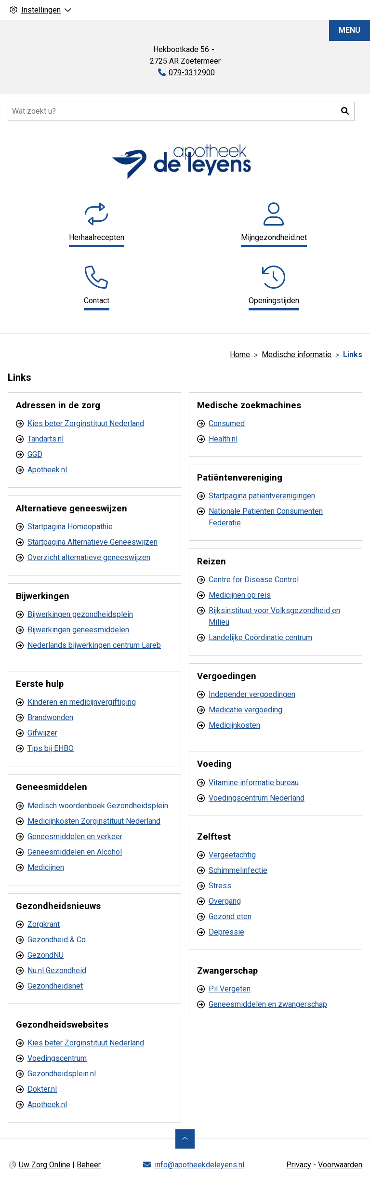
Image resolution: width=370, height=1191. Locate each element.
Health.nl (223, 438)
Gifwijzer (42, 732)
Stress (220, 885)
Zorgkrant (43, 924)
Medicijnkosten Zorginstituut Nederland (93, 821)
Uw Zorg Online (44, 1164)
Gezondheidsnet (55, 985)
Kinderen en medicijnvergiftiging (81, 702)
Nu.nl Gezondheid (56, 970)
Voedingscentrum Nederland (256, 798)
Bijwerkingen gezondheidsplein (80, 614)
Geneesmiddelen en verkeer (74, 836)
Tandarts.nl (45, 438)
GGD (34, 454)
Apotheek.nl (47, 469)
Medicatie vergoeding (245, 709)
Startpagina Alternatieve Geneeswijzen (92, 542)
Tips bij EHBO (50, 748)
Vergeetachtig (232, 854)
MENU (349, 30)
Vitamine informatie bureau (254, 782)
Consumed (227, 423)
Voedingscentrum (57, 1058)
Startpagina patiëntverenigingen (262, 495)
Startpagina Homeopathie (70, 526)
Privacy (298, 1164)
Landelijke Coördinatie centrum (260, 637)
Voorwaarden (340, 1164)
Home (240, 354)
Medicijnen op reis (240, 595)
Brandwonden (50, 717)
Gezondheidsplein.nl (61, 1073)
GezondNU (45, 955)
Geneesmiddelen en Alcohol (74, 851)
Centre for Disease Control (254, 579)
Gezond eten (230, 916)
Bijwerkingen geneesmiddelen (78, 629)
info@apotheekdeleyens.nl (199, 1164)
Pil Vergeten (230, 988)
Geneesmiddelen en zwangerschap (268, 1004)
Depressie (226, 932)
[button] (345, 111)
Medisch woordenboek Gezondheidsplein (97, 805)
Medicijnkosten (234, 725)
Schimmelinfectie (238, 870)
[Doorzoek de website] (181, 111)
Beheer (89, 1164)
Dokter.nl (42, 1089)
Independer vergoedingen (252, 694)
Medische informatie (296, 354)
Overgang (225, 901)
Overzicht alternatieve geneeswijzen (88, 557)
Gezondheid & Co (56, 939)
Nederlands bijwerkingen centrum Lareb (94, 645)
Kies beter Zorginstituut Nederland (85, 423)
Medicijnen (45, 867)
